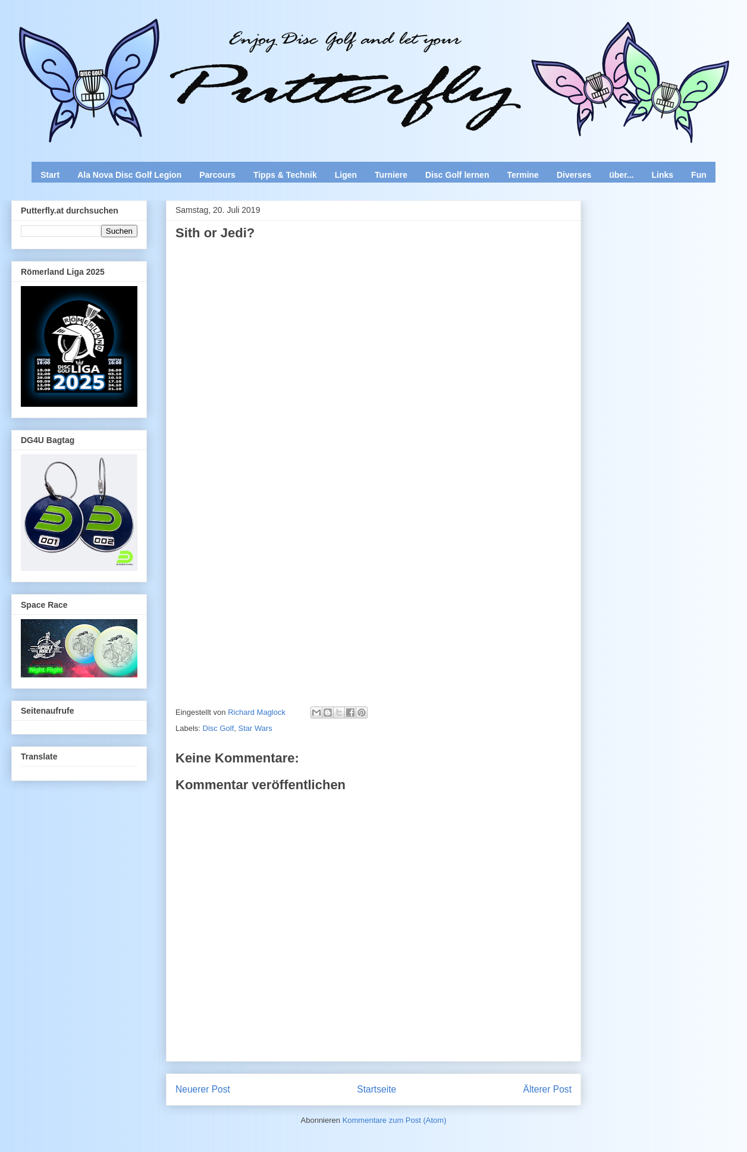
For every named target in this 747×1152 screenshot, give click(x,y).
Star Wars (255, 728)
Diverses (574, 175)
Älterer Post (547, 1089)
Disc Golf (218, 728)
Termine (522, 175)
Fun (699, 175)
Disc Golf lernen (457, 175)
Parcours (217, 175)
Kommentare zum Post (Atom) (395, 1120)
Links (663, 175)
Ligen (346, 175)
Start (49, 175)
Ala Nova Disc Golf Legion (129, 175)
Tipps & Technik (285, 175)
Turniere (391, 175)
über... (621, 175)
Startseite (376, 1089)
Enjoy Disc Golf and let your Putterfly (142, 39)
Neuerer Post (202, 1089)
